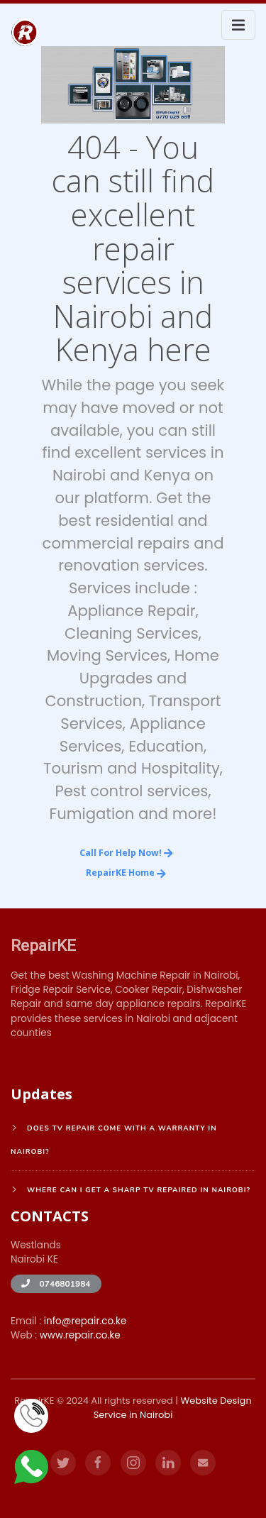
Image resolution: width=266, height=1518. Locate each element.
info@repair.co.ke (85, 1321)
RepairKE (43, 945)
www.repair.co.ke (80, 1335)
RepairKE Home (126, 873)
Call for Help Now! (126, 853)
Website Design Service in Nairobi (173, 1407)
